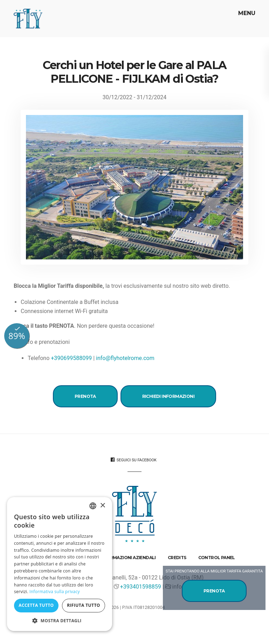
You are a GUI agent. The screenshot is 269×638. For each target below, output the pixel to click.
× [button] (102, 505)
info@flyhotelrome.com (125, 358)
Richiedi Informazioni (168, 396)
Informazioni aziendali (127, 557)
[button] (59, 620)
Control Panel (216, 557)
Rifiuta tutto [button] (83, 605)
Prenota (85, 396)
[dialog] (59, 564)
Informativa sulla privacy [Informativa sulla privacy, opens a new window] (54, 592)
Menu (245, 13)
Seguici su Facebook (134, 459)
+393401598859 (140, 586)
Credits (177, 557)
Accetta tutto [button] (36, 605)
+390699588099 (71, 358)
